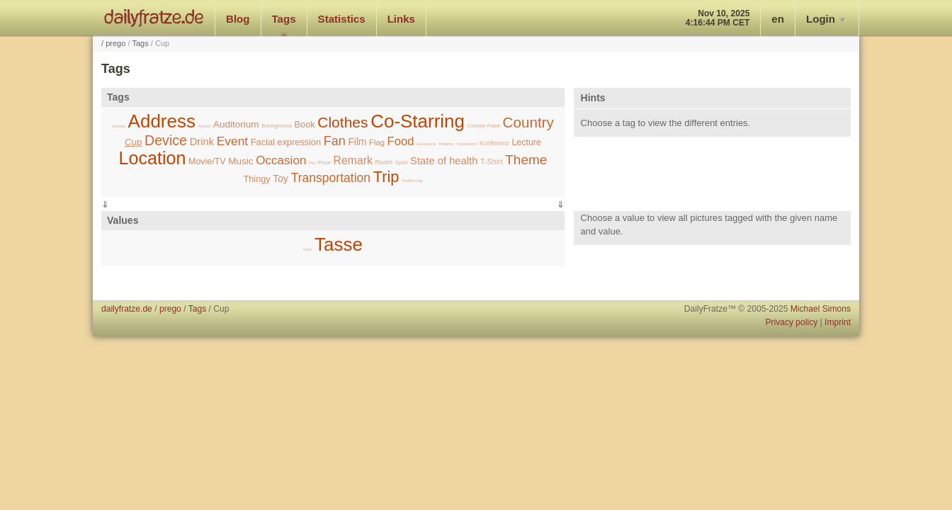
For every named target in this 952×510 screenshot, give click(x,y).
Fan (335, 141)
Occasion (281, 160)
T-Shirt (491, 161)
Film (357, 142)
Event (232, 141)
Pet (312, 163)
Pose (324, 162)
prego (115, 43)
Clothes (342, 122)
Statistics (342, 19)
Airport (204, 126)
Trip (386, 177)
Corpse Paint (484, 126)
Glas (307, 249)
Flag (377, 142)
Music (240, 161)
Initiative (446, 144)
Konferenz (494, 143)
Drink (202, 141)
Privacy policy (791, 322)
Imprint (837, 322)
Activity (118, 126)
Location (152, 158)
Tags (284, 19)
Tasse (338, 244)
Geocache (426, 144)
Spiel (401, 162)
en (777, 19)
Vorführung (412, 180)
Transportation (330, 178)
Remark (353, 160)
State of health (443, 160)
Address (162, 121)
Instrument (467, 144)
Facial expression (286, 142)
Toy (280, 178)
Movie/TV (207, 161)
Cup (133, 142)
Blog (238, 19)
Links (401, 19)
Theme (526, 159)
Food (400, 141)
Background (276, 126)
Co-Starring (417, 121)
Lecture (526, 142)
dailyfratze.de (154, 17)
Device (165, 140)
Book (305, 124)
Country (528, 122)
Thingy (256, 179)
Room (383, 162)
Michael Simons (820, 309)
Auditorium (236, 124)
